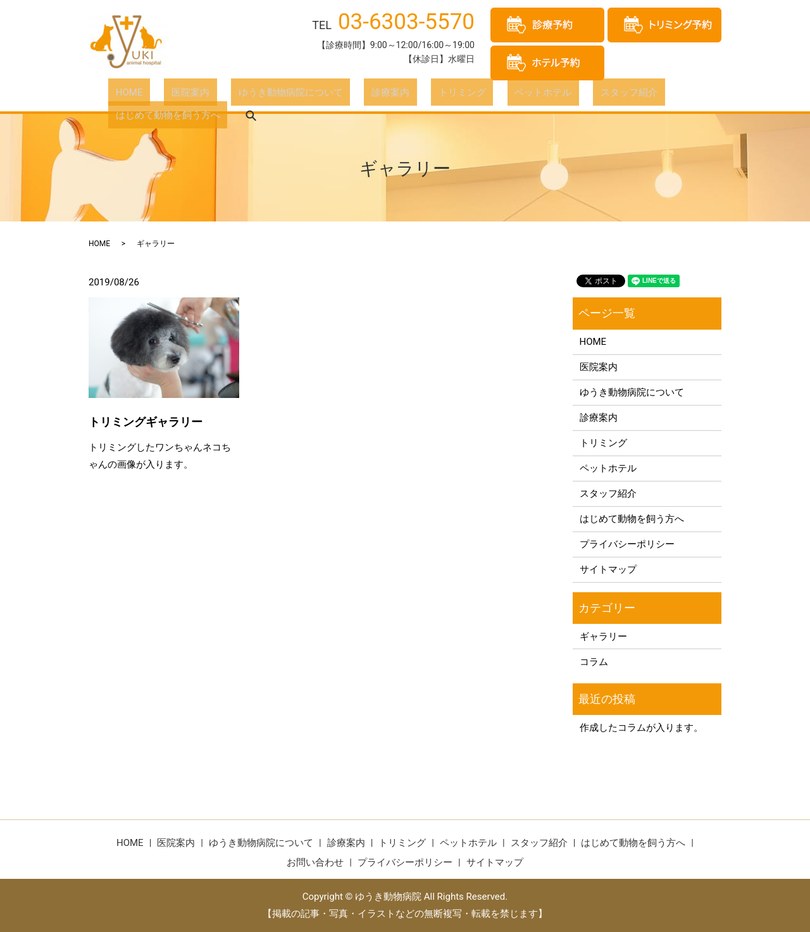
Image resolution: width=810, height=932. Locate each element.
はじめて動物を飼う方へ (627, 94)
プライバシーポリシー (627, 544)
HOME (121, 94)
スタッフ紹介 (532, 94)
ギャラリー (603, 636)
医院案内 (168, 94)
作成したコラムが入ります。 (641, 727)
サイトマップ (608, 569)
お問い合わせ (315, 862)
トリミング (396, 94)
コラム (594, 662)
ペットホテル (461, 94)
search (703, 94)
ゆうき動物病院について (253, 94)
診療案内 (339, 94)
